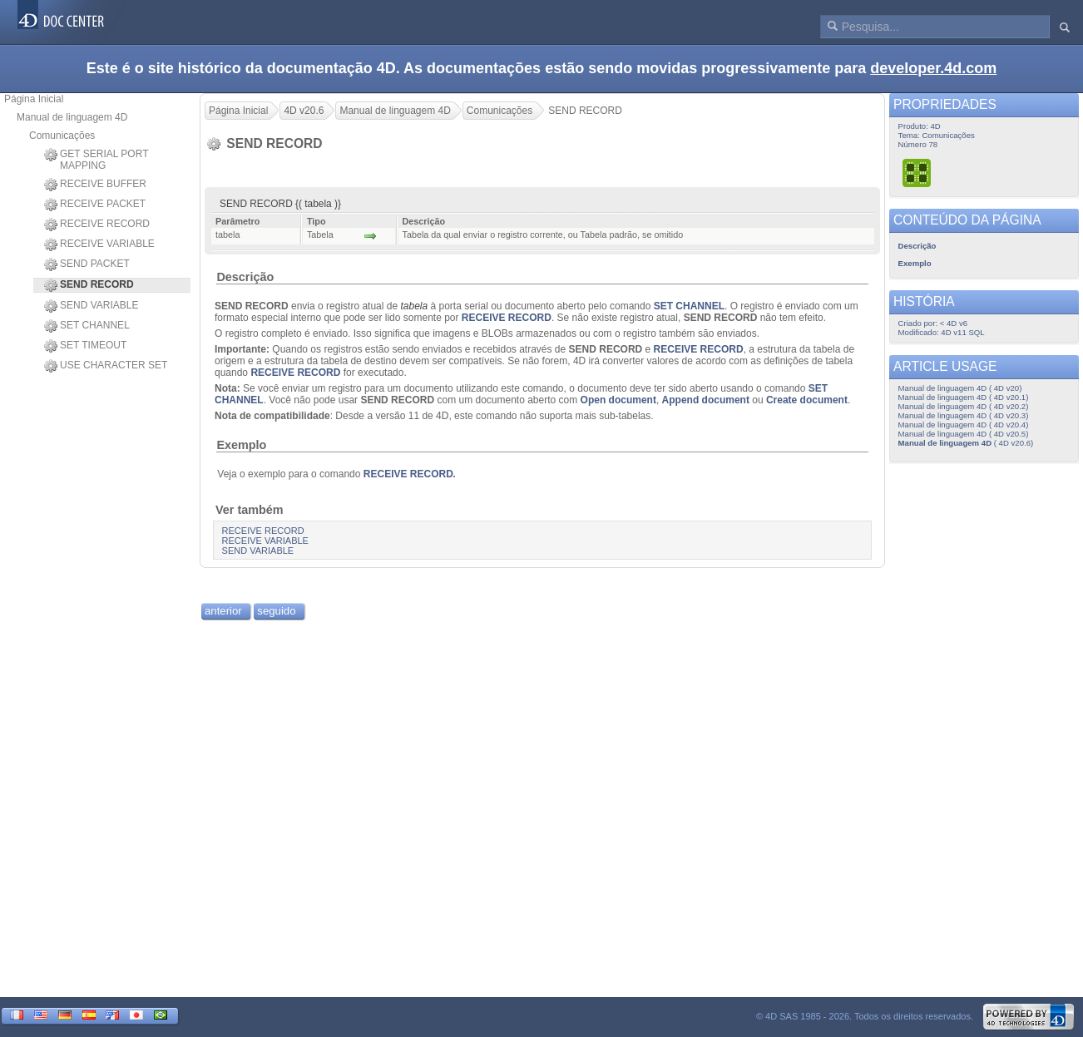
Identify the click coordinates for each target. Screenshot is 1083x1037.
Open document (618, 400)
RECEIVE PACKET (95, 204)
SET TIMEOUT (85, 346)
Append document (705, 400)
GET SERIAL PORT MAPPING (96, 159)
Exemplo (241, 445)
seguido (276, 611)
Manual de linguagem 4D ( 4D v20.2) (963, 406)
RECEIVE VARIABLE (99, 244)
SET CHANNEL (87, 326)
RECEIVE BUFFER (95, 184)
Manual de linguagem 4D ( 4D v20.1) (963, 397)
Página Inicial (33, 99)
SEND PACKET (87, 264)
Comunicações (62, 135)
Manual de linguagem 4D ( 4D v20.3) (963, 415)
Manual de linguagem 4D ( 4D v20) (960, 388)
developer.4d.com (933, 68)
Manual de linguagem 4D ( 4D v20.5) (963, 433)
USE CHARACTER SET (105, 366)
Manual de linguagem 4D (72, 117)
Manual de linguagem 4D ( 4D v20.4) (963, 424)
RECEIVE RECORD (97, 224)
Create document (807, 400)
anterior (223, 611)
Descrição (245, 277)
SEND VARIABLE (91, 306)
